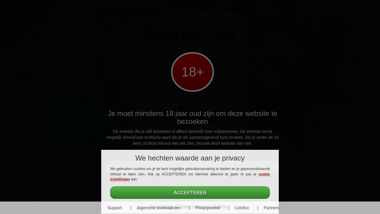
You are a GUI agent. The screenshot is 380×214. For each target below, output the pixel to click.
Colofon (242, 207)
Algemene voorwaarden (158, 207)
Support (114, 207)
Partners (271, 207)
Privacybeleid (207, 207)
